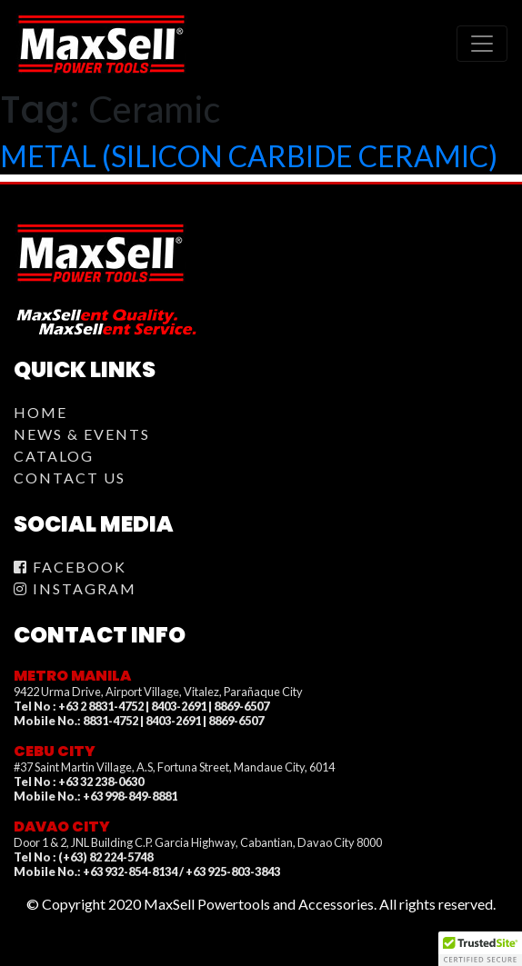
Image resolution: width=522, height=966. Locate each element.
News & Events (82, 434)
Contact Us (69, 477)
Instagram (75, 588)
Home (40, 412)
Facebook (70, 566)
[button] (480, 948)
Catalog (54, 455)
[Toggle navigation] (482, 43)
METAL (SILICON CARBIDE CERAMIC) (248, 156)
